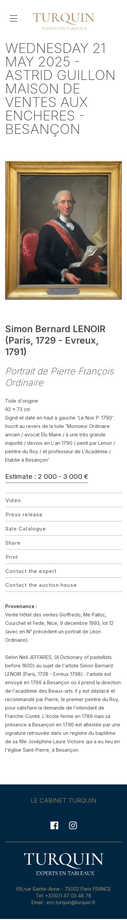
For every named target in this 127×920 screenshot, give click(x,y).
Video (13, 500)
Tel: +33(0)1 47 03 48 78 (63, 895)
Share (13, 543)
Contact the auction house (41, 585)
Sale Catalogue (25, 528)
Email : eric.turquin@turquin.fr (63, 902)
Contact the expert (31, 571)
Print (11, 557)
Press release (24, 514)
